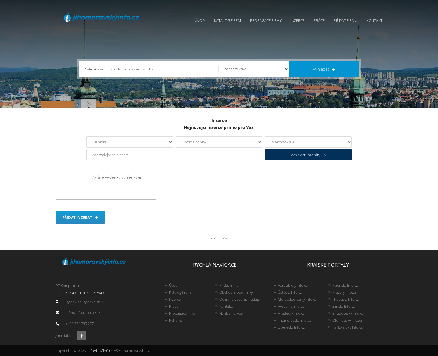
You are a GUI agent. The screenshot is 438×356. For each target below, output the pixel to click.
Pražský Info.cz (344, 292)
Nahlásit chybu (231, 313)
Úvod (200, 20)
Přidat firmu (345, 20)
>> (224, 238)
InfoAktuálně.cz (99, 350)
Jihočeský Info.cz (345, 299)
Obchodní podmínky (236, 292)
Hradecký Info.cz (291, 313)
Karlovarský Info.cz (347, 327)
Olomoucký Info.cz (347, 320)
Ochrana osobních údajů (239, 299)
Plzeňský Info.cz (345, 285)
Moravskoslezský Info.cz (297, 299)
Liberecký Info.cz (291, 327)
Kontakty (226, 306)
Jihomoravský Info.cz (294, 320)
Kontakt (374, 20)
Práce (319, 20)
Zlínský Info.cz (343, 306)
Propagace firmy (266, 20)
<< (213, 238)
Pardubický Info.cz (293, 285)
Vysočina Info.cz (291, 306)
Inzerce (297, 20)
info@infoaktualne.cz (83, 312)
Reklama (176, 320)
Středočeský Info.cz (347, 313)
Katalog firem (227, 20)
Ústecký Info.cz (290, 292)
